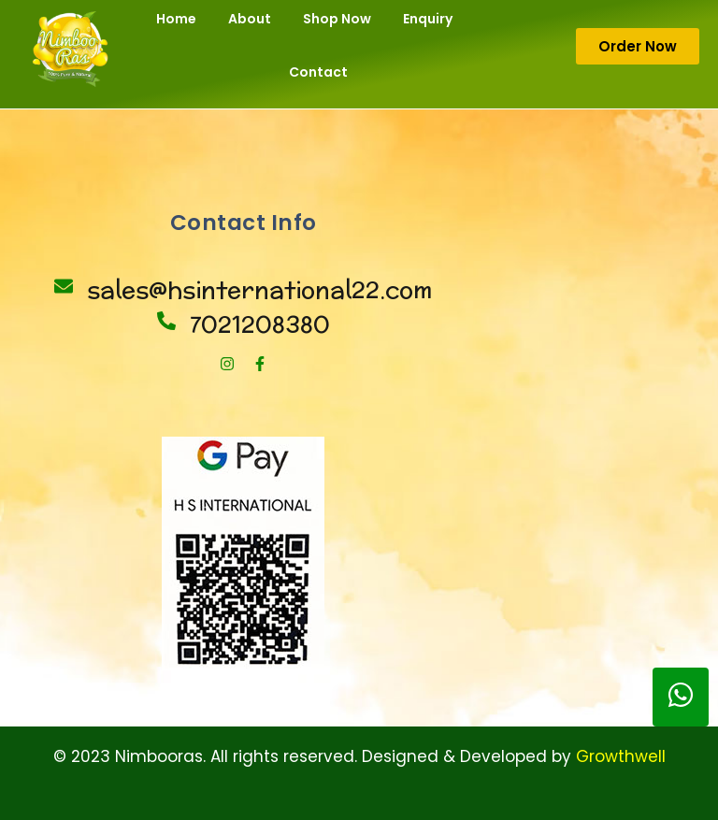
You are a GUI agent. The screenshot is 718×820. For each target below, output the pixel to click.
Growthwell (621, 756)
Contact (318, 72)
